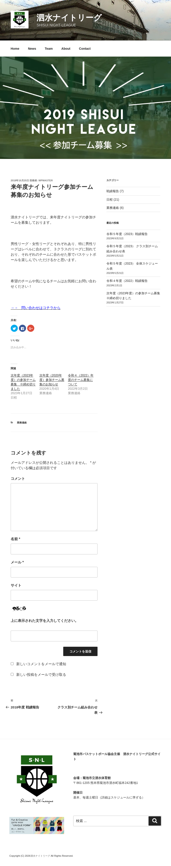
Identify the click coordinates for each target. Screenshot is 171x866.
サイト (16, 585)
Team (49, 48)
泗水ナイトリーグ (69, 17)
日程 (109, 199)
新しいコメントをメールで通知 (41, 664)
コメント (18, 478)
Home (15, 48)
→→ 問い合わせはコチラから (36, 308)
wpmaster (46, 180)
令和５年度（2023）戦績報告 (127, 234)
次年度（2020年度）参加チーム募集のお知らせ (51, 380)
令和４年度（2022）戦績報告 (127, 281)
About (65, 48)
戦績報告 (112, 191)
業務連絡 (22, 422)
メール (17, 562)
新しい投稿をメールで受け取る (41, 674)
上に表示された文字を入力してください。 (44, 621)
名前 (15, 539)
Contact (85, 48)
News (32, 48)
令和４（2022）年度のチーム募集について (81, 380)
